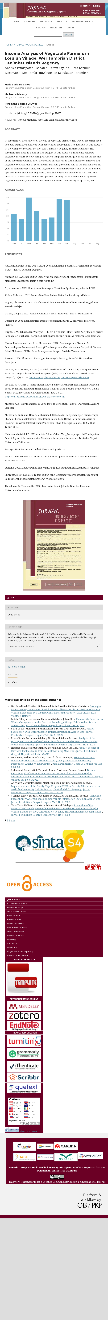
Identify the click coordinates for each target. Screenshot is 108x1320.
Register (56, 27)
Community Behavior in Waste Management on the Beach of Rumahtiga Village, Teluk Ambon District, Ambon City (57, 722)
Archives (46, 21)
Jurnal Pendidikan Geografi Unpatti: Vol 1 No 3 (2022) (41, 814)
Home (16, 21)
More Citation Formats (22, 646)
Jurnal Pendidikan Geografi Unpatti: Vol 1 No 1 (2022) (55, 725)
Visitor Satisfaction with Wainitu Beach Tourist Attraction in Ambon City (52, 730)
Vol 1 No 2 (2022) (35, 44)
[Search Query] (48, 35)
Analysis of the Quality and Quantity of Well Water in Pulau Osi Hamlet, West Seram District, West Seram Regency (54, 741)
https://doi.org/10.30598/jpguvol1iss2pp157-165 (35, 113)
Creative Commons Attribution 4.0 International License (74, 1181)
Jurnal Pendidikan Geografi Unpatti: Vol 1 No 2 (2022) (50, 791)
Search (41, 27)
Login (70, 27)
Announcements (82, 21)
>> (13, 820)
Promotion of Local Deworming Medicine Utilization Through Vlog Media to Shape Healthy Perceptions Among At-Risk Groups (53, 760)
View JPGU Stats (28, 1131)
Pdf (12, 597)
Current (29, 21)
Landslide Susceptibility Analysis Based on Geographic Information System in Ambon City (56, 797)
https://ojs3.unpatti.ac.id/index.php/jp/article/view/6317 (35, 396)
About (61, 21)
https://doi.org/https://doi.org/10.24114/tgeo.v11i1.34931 (59, 377)
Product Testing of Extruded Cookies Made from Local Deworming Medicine (55, 749)
